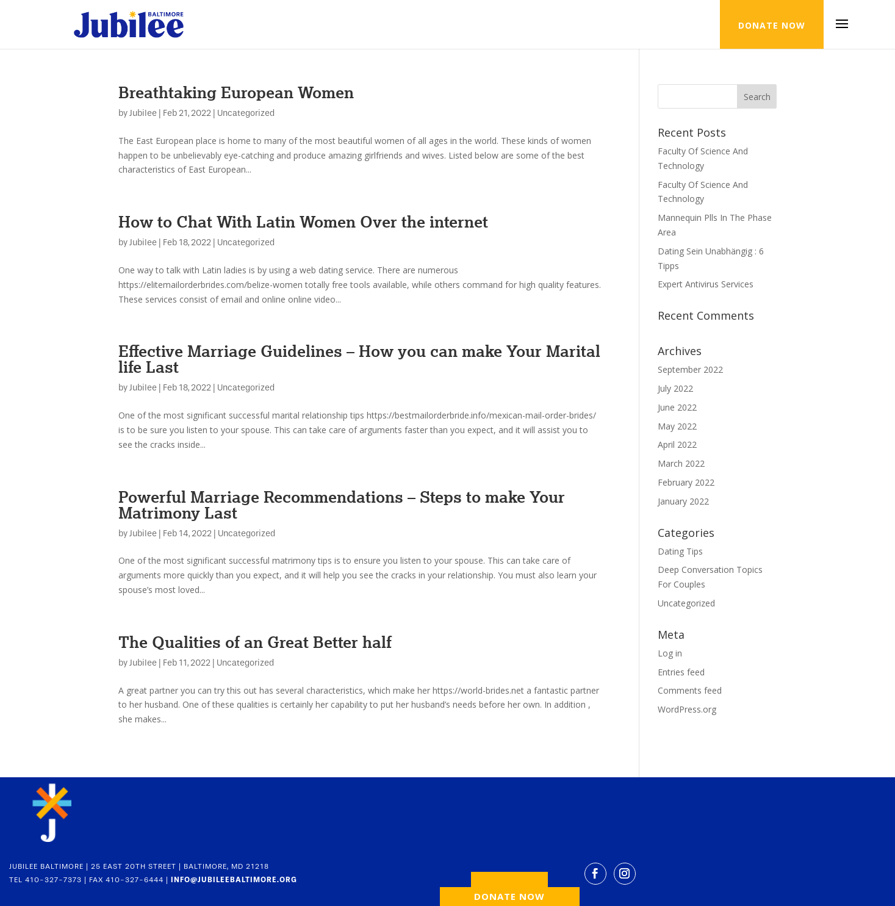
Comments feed (690, 690)
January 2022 (683, 501)
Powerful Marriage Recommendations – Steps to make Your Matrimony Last (341, 504)
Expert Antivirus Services (705, 284)
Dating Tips (680, 551)
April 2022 (677, 444)
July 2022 (675, 388)
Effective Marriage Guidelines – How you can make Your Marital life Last (359, 358)
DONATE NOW (771, 25)
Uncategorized (246, 113)
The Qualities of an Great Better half (255, 641)
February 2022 (686, 482)
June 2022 (677, 407)
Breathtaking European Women (236, 92)
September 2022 (690, 369)
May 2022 (677, 426)
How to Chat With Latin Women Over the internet (303, 221)
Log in (670, 653)
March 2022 (681, 463)
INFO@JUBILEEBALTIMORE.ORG (234, 879)
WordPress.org (687, 709)
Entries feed (681, 672)
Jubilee (143, 113)
